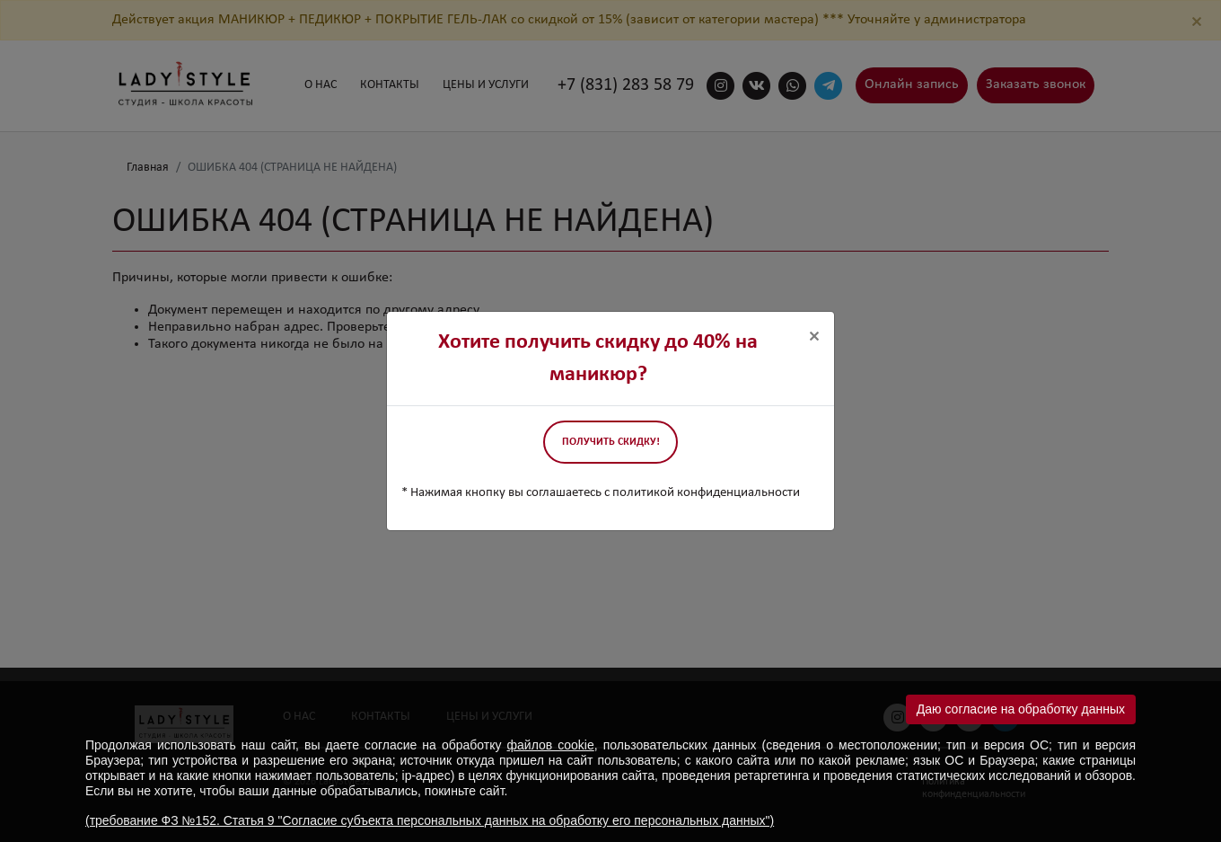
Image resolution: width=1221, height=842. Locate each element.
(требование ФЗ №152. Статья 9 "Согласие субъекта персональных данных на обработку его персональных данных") (429, 820)
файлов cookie (550, 745)
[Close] (814, 337)
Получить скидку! (611, 442)
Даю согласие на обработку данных (1021, 709)
